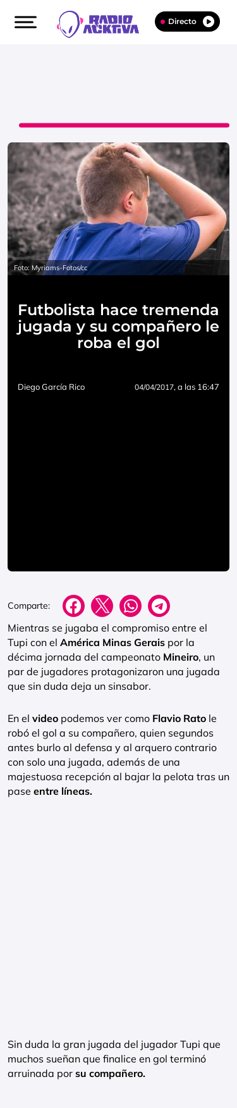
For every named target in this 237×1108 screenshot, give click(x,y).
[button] (24, 22)
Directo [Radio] (187, 21)
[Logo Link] (104, 22)
